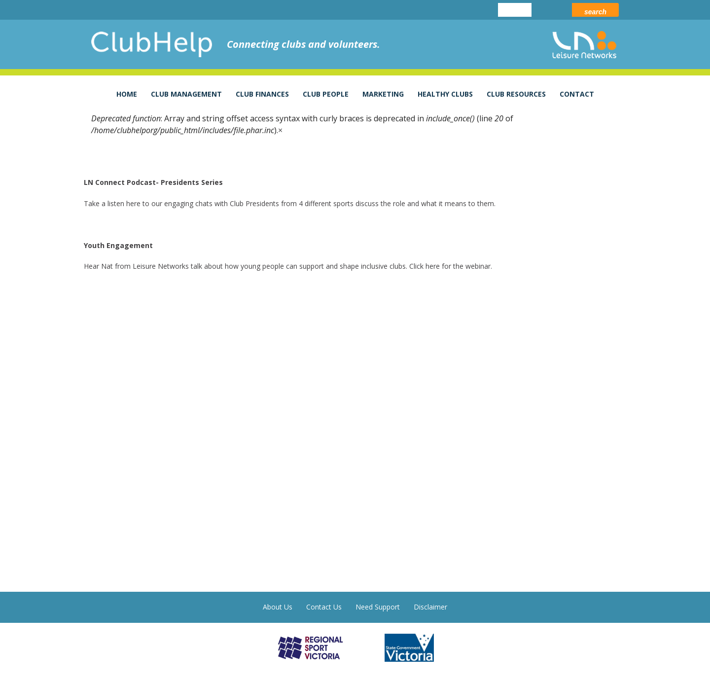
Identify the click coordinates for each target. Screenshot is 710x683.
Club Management (186, 94)
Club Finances (262, 94)
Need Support (377, 606)
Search (595, 12)
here (133, 203)
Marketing (383, 94)
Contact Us (324, 606)
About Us (277, 606)
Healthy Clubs (445, 94)
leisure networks (584, 44)
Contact (577, 94)
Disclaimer (430, 606)
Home (126, 94)
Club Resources (516, 94)
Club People (326, 94)
